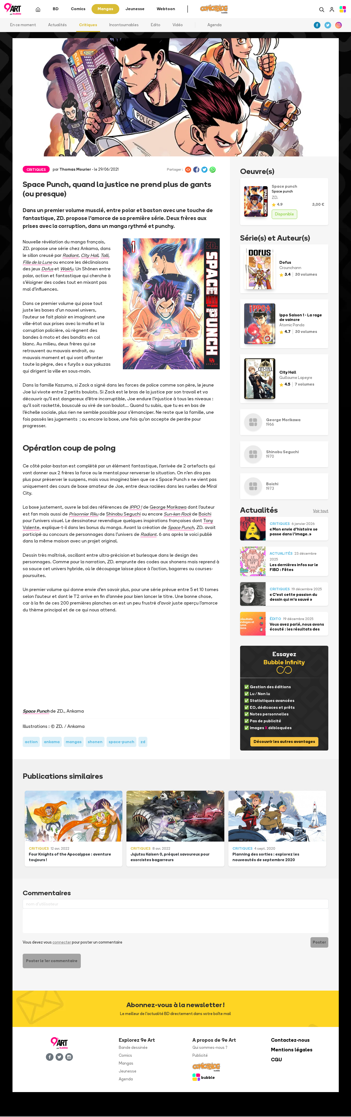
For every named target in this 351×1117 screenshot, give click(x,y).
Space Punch (36, 711)
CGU (276, 1060)
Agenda (214, 25)
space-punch (121, 742)
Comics (125, 1055)
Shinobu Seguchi (124, 514)
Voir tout (320, 511)
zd (142, 742)
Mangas (126, 1063)
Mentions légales (292, 1050)
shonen (95, 742)
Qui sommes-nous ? (209, 1048)
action (31, 742)
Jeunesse (127, 1071)
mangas (74, 742)
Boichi (206, 514)
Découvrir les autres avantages (284, 742)
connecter (62, 942)
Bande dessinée (133, 1048)
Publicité (200, 1055)
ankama (52, 742)
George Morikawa (168, 507)
